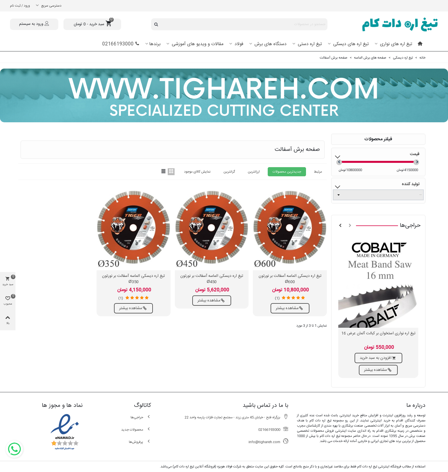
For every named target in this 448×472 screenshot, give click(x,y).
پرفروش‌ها (140, 442)
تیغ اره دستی (309, 44)
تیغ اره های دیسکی (350, 44)
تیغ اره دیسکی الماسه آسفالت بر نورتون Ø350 (133, 279)
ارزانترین (254, 172)
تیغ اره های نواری (395, 44)
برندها (155, 44)
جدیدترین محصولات (287, 172)
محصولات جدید (136, 429)
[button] (350, 225)
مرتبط (318, 172)
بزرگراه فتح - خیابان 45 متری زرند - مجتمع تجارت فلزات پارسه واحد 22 (236, 417)
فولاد (238, 44)
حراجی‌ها (410, 225)
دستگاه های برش (270, 44)
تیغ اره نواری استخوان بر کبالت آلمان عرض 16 (378, 334)
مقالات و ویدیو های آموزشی (196, 44)
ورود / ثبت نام (20, 6)
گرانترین (229, 172)
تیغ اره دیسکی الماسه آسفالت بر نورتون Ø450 (211, 279)
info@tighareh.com (268, 442)
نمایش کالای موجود (197, 172)
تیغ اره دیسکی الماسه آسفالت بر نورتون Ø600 (290, 279)
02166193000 (120, 44)
